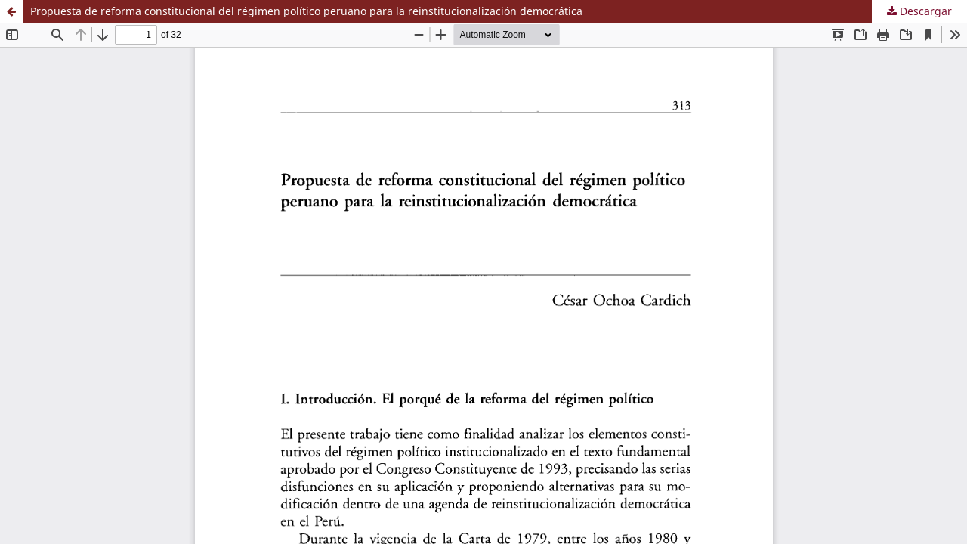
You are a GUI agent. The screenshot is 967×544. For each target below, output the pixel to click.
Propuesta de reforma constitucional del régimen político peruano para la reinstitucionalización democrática (306, 11)
